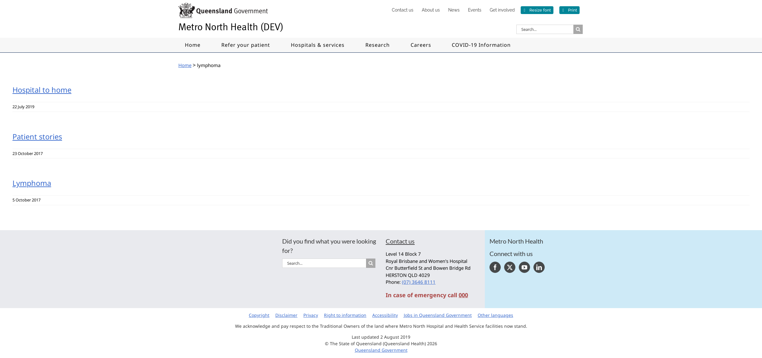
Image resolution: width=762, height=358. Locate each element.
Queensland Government (381, 350)
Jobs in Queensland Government (438, 315)
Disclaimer (286, 315)
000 (463, 295)
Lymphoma (31, 183)
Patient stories (37, 137)
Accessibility (385, 315)
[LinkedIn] (539, 267)
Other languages (495, 315)
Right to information (345, 315)
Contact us (400, 241)
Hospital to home (41, 90)
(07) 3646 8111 (419, 282)
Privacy (310, 315)
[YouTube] (524, 267)
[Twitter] (509, 267)
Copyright (259, 315)
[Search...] (544, 29)
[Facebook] (495, 267)
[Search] (578, 29)
